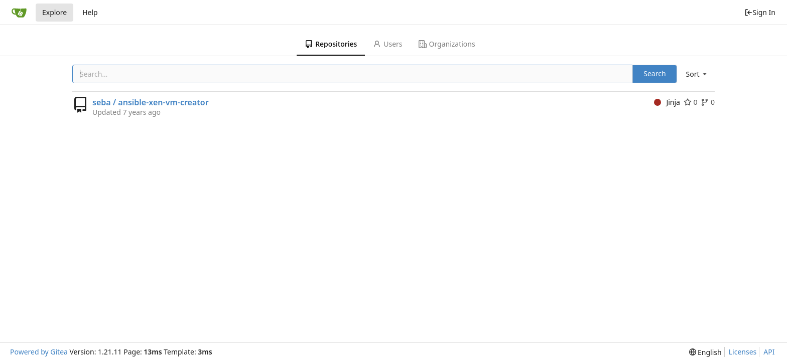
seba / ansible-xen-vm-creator (150, 102)
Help (90, 12)
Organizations (447, 44)
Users (387, 44)
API (768, 351)
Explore (54, 12)
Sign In (759, 12)
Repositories (331, 44)
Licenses (743, 351)
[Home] (19, 13)
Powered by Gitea (39, 351)
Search (654, 73)
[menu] (697, 74)
